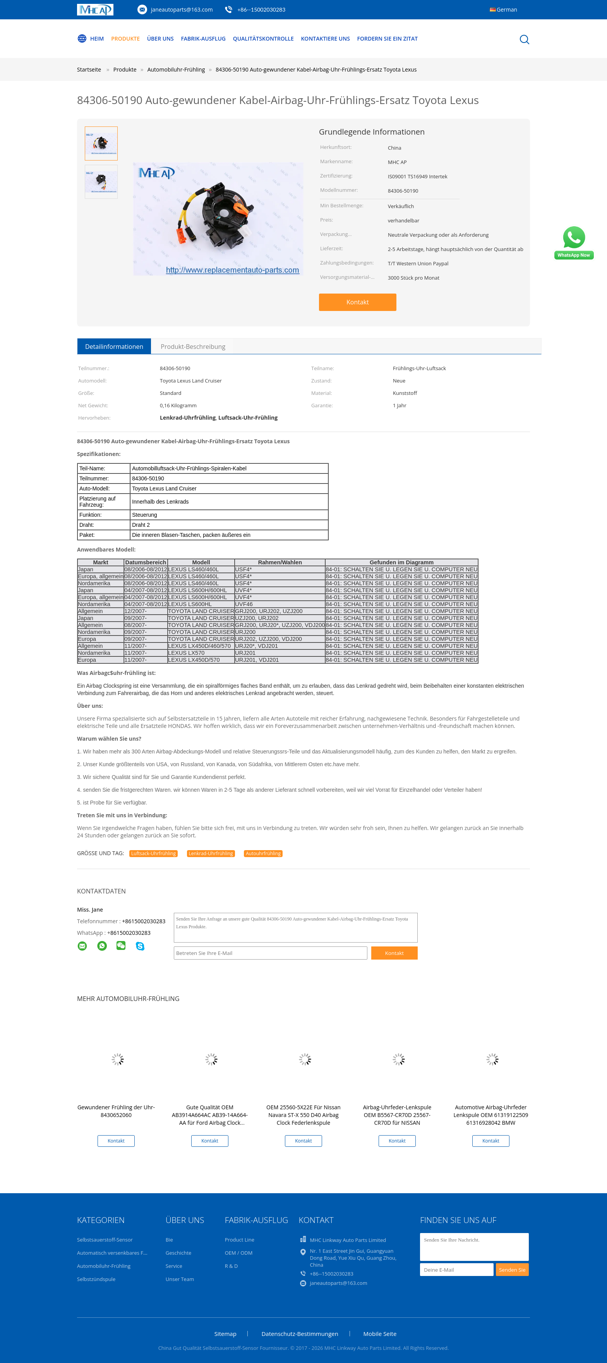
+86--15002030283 (261, 9)
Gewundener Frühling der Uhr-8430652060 (116, 1111)
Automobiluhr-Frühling (103, 1265)
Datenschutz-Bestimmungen (299, 1333)
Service (174, 1265)
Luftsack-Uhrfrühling (153, 853)
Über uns (160, 38)
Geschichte (179, 1252)
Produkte (125, 38)
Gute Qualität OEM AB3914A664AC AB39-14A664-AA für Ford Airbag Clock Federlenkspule (210, 1118)
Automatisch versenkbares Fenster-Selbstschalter (135, 1252)
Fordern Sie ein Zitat (387, 38)
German (507, 9)
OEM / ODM (239, 1252)
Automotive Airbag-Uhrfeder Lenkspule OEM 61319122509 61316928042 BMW (491, 1114)
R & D (231, 1265)
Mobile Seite (380, 1333)
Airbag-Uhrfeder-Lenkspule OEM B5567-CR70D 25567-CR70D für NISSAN (397, 1114)
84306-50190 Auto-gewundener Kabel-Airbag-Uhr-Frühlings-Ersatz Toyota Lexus (316, 69)
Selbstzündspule (96, 1279)
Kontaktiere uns (325, 38)
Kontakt (357, 302)
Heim (90, 38)
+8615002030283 (143, 921)
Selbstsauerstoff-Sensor (105, 1239)
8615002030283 (130, 932)
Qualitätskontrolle (263, 38)
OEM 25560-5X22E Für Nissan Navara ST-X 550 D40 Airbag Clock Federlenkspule (303, 1114)
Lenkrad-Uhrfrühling (211, 853)
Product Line (239, 1239)
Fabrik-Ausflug (203, 38)
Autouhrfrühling (263, 853)
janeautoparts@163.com (182, 9)
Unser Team (180, 1279)
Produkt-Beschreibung (193, 346)
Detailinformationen (114, 346)
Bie (169, 1239)
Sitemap (225, 1333)
